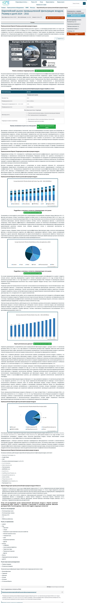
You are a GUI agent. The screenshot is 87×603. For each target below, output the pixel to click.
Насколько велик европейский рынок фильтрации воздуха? (33, 592)
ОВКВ (26, 7)
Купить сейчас (76, 15)
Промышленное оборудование (15, 7)
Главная (3, 7)
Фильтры (32, 7)
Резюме (32, 22)
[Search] (84, 3)
